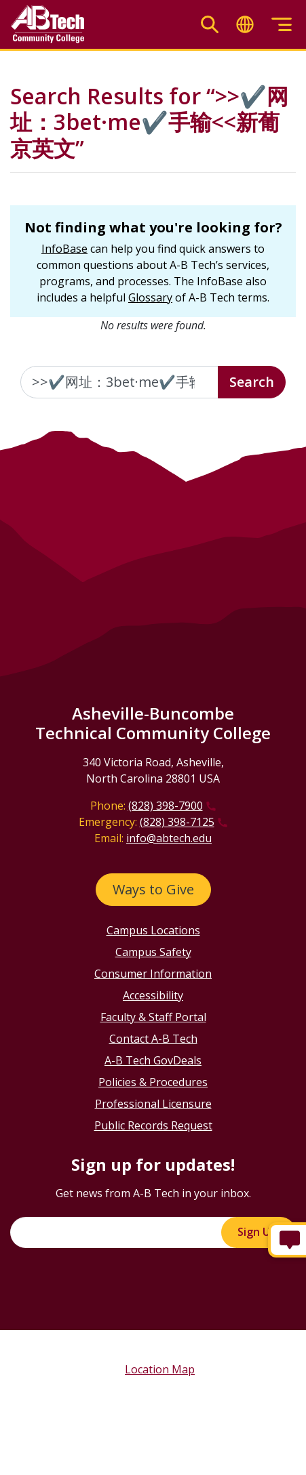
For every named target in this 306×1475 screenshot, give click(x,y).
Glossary (150, 297)
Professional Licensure (153, 1103)
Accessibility (153, 995)
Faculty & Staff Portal (153, 1017)
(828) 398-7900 (165, 805)
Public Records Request (153, 1125)
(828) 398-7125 (177, 821)
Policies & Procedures (153, 1082)
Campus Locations (153, 930)
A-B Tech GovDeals (153, 1060)
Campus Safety (153, 951)
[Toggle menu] (282, 25)
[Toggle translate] (245, 25)
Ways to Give (153, 889)
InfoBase (64, 248)
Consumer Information (153, 973)
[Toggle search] (209, 25)
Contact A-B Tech (153, 1038)
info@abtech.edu (169, 838)
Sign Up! (258, 1231)
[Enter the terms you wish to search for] (119, 382)
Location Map (160, 1369)
